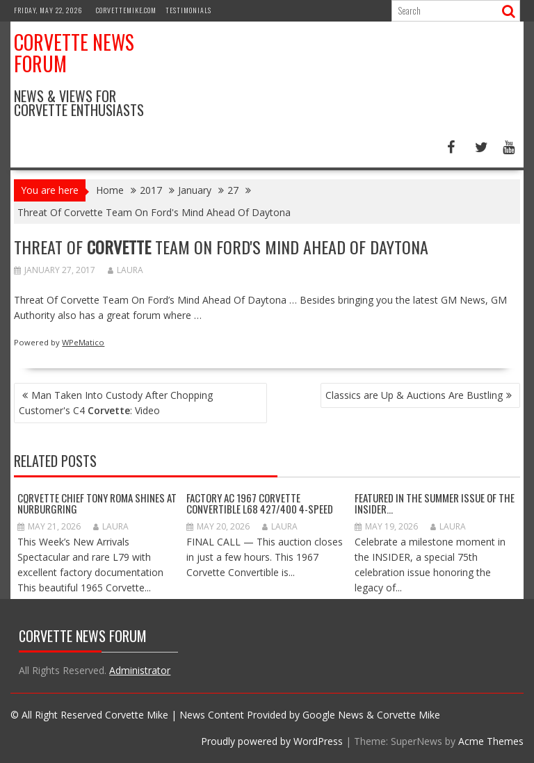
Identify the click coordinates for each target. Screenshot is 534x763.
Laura (125, 270)
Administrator (139, 670)
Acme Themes (491, 741)
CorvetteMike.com (126, 10)
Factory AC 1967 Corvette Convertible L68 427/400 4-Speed (259, 503)
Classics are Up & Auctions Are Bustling (414, 395)
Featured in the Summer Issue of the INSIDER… (435, 503)
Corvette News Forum (74, 53)
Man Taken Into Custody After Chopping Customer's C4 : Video (116, 402)
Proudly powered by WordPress (272, 741)
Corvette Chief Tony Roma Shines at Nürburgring (97, 503)
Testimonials (188, 10)
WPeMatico (83, 342)
